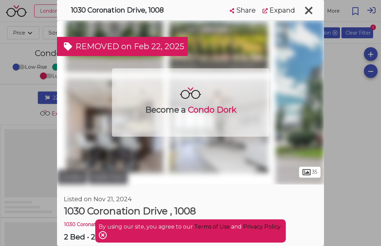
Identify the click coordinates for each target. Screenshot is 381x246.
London (72, 177)
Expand (279, 10)
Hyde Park (108, 177)
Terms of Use (212, 226)
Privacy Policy (262, 226)
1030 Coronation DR (88, 224)
